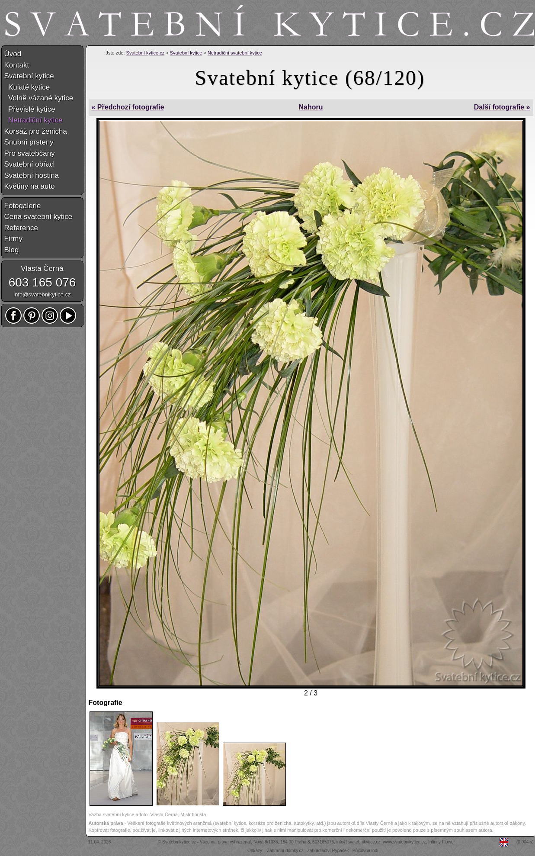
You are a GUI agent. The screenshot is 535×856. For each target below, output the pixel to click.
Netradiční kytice (33, 120)
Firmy (13, 239)
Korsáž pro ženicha (35, 131)
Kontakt (16, 65)
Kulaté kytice (27, 87)
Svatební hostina (31, 175)
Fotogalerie (22, 206)
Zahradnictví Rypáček (328, 850)
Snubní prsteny (29, 142)
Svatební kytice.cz (145, 52)
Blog (11, 250)
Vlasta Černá (42, 268)
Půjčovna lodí (365, 850)
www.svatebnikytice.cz (404, 842)
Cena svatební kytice (38, 216)
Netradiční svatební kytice (235, 52)
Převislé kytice (29, 109)
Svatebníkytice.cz (179, 842)
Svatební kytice (186, 52)
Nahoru (310, 107)
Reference (21, 228)
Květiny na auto (29, 186)
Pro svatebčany (29, 153)
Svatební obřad (29, 164)
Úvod (13, 54)
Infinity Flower (441, 842)
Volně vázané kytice (39, 98)
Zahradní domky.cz (285, 850)
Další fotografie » (502, 107)
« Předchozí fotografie (128, 107)
